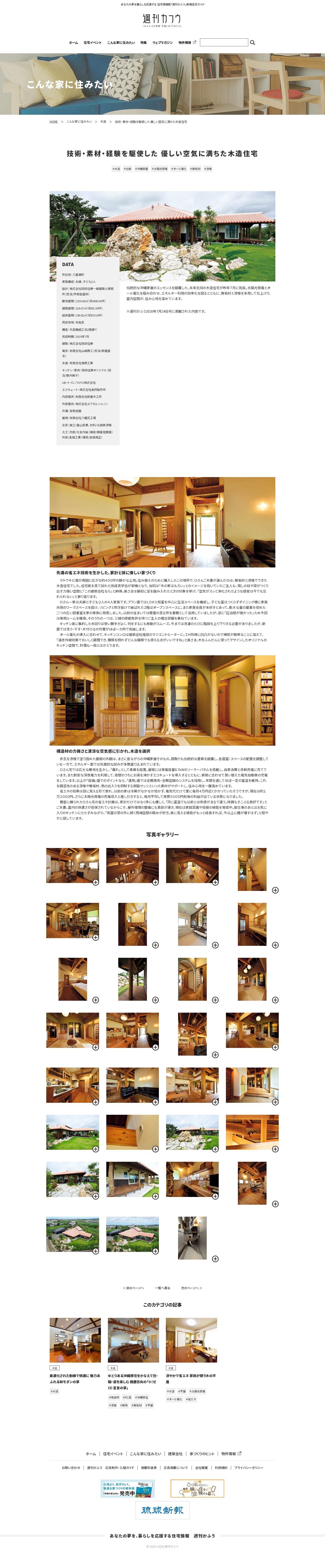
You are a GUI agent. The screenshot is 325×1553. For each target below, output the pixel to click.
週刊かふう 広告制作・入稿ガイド (110, 1468)
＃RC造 (127, 1397)
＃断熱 (124, 1405)
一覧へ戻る (162, 1288)
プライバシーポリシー (248, 1468)
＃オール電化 (178, 169)
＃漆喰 (208, 169)
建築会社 (175, 1454)
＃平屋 (149, 1405)
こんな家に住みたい (121, 42)
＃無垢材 (195, 169)
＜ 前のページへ (133, 1288)
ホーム (73, 42)
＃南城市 (114, 1397)
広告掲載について (176, 1468)
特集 (143, 42)
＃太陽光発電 (159, 169)
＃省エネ (191, 1399)
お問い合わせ (71, 1468)
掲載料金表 (149, 1468)
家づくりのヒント (202, 1454)
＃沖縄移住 (141, 1397)
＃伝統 (127, 169)
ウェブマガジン (162, 42)
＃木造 (116, 169)
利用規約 (221, 1468)
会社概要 (201, 1468)
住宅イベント (93, 42)
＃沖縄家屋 (141, 169)
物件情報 (186, 42)
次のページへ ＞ (191, 1288)
